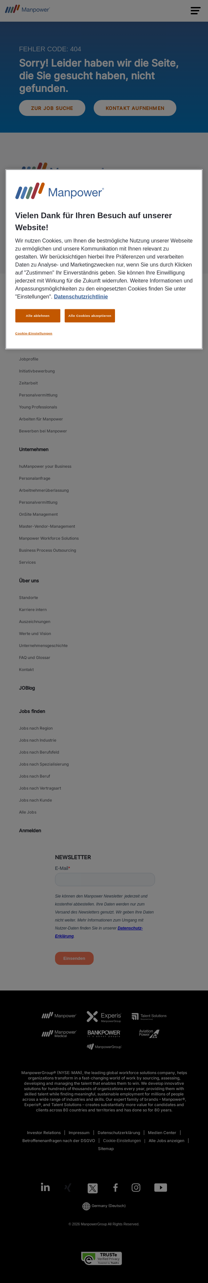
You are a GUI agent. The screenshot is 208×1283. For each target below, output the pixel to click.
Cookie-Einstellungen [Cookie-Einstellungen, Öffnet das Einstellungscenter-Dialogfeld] (34, 333)
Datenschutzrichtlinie (81, 296)
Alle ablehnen (38, 315)
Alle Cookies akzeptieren (89, 315)
